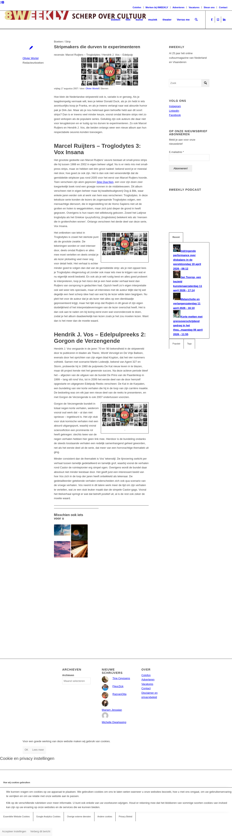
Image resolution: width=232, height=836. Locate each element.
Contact (223, 7)
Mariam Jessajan (112, 709)
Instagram (175, 106)
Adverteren (178, 7)
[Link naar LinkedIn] (224, 19)
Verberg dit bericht (40, 831)
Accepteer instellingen (14, 831)
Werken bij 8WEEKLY (157, 7)
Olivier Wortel (31, 58)
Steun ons (209, 7)
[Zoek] (196, 20)
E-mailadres (176, 152)
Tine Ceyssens (121, 678)
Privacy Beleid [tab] (125, 816)
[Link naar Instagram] (218, 19)
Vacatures (194, 7)
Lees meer (38, 749)
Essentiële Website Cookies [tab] (16, 816)
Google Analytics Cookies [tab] (48, 816)
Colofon (137, 7)
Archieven (68, 675)
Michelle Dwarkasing (114, 722)
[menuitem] (115, 20)
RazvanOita (119, 694)
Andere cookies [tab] (105, 816)
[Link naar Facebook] (212, 19)
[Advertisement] (101, 599)
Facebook (175, 115)
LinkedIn (174, 110)
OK (26, 749)
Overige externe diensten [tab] (79, 816)
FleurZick (118, 686)
